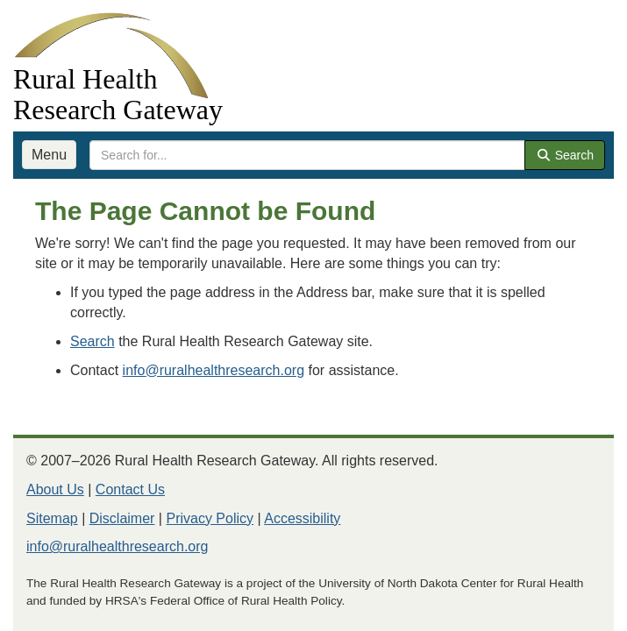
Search (565, 155)
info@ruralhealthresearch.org (213, 370)
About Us (55, 489)
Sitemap (52, 518)
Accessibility (302, 518)
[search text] (307, 155)
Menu (49, 154)
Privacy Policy (209, 518)
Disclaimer (122, 518)
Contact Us (130, 489)
